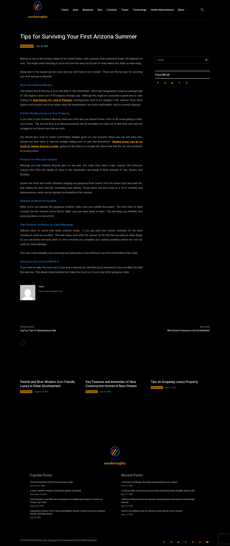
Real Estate (27, 46)
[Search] (206, 60)
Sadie (41, 286)
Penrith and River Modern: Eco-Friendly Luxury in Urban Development (48, 384)
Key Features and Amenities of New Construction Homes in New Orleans (112, 384)
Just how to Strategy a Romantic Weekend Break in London (149, 482)
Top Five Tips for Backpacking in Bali (38, 330)
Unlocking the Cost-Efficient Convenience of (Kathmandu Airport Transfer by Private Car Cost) (66, 501)
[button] (202, 10)
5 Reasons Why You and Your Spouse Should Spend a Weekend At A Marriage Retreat (158, 501)
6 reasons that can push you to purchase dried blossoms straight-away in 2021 (158, 490)
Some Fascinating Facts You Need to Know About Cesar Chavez (151, 511)
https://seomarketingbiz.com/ (51, 291)
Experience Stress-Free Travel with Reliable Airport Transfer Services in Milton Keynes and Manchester (67, 512)
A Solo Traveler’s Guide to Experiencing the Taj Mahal (55, 490)
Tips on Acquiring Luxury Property (175, 382)
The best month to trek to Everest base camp (51, 482)
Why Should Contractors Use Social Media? (188, 330)
